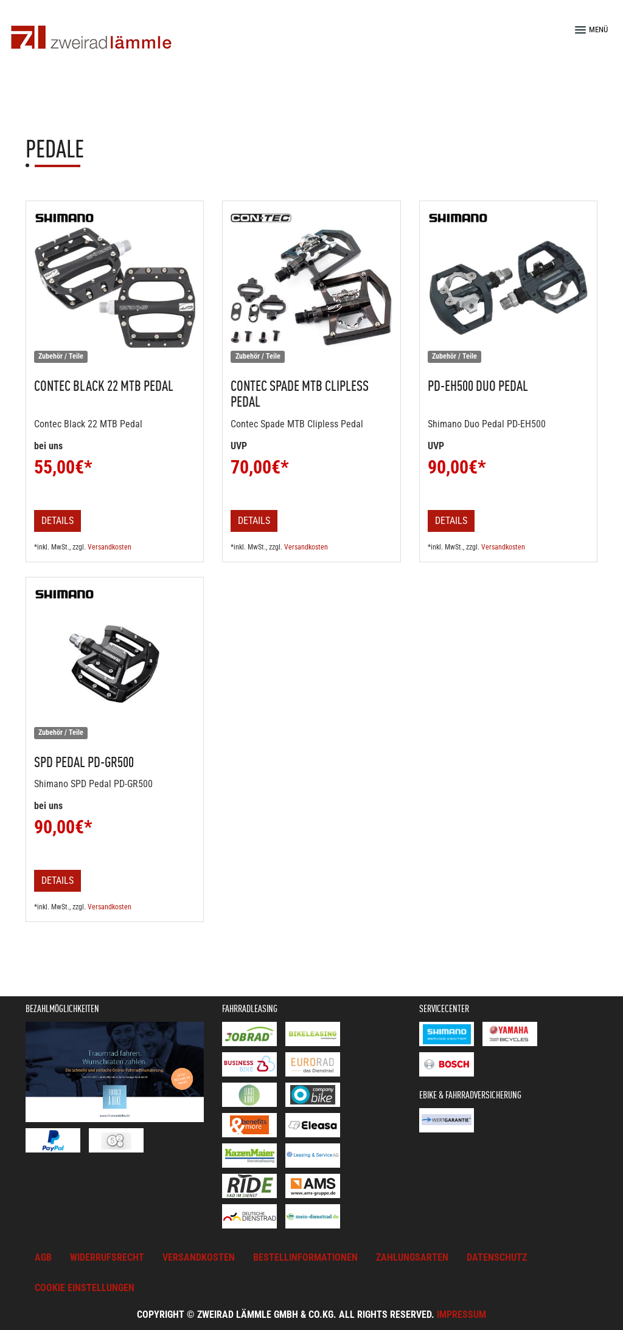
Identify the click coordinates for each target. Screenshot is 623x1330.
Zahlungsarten (412, 1257)
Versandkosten (109, 547)
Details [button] (57, 520)
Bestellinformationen (305, 1257)
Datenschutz (497, 1257)
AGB (43, 1257)
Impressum (461, 1314)
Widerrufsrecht (107, 1257)
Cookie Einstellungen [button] (84, 1288)
